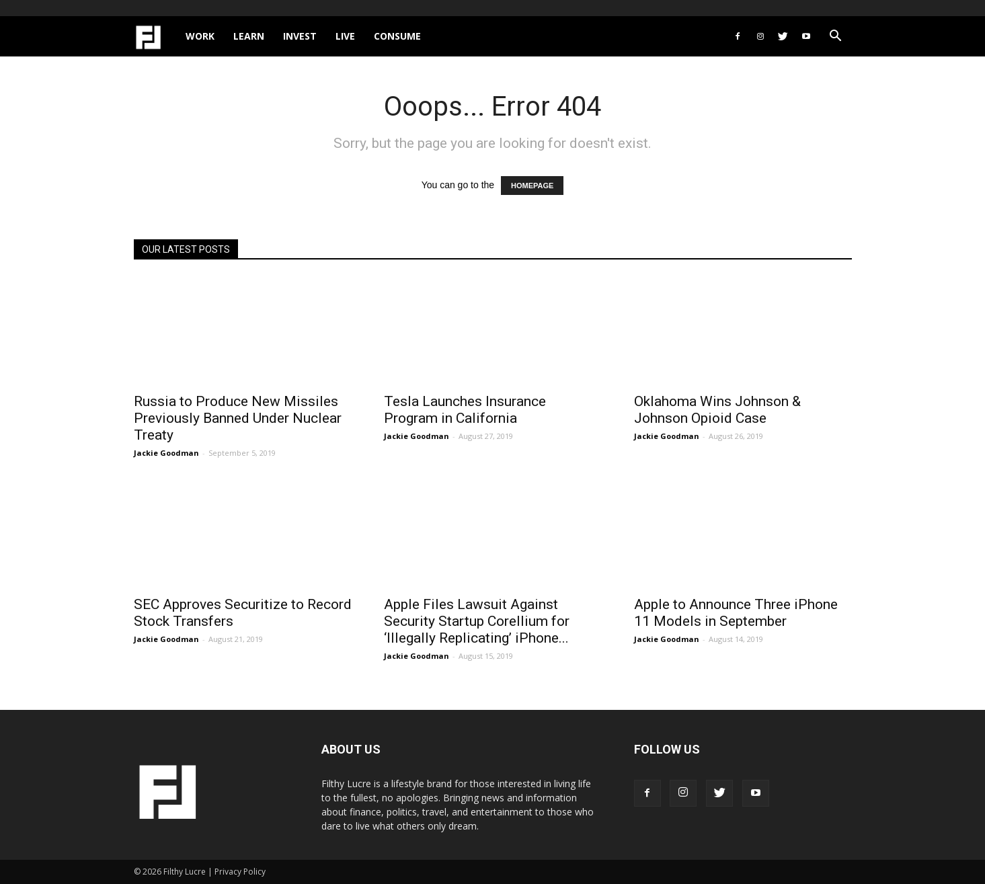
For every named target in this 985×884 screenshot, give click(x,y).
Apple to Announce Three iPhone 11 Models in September (736, 612)
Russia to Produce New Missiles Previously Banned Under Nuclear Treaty (238, 418)
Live (345, 36)
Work (200, 36)
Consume (397, 36)
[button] (836, 37)
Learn (248, 36)
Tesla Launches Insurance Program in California (465, 409)
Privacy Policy (240, 871)
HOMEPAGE (532, 186)
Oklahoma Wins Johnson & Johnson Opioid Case (717, 409)
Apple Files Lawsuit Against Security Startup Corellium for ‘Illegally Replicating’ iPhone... (476, 621)
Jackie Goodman (166, 453)
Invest (300, 36)
